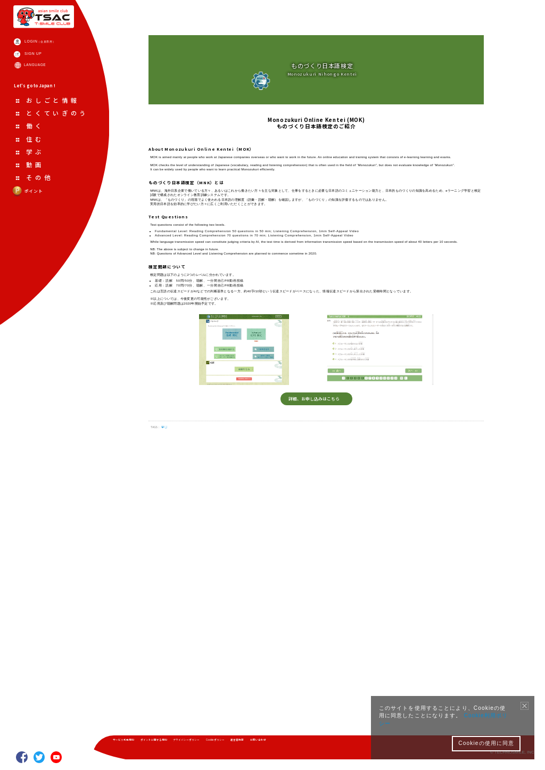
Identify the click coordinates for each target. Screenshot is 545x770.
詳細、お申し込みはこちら (312, 654)
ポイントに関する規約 (181, 743)
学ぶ (180, 702)
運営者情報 (317, 743)
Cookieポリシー (281, 743)
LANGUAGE (50, 99)
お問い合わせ (352, 743)
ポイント (37, 273)
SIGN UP (47, 80)
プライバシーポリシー (234, 743)
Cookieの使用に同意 (486, 743)
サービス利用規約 (132, 743)
